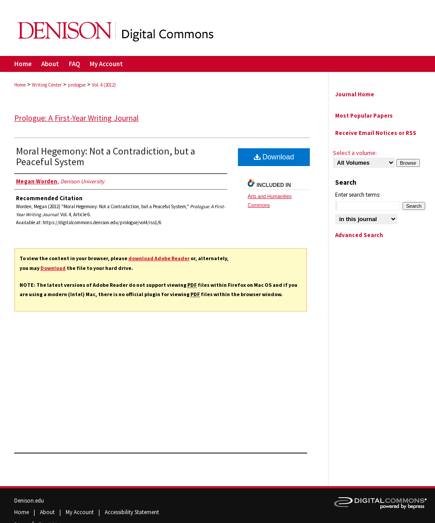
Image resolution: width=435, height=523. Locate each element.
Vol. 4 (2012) (104, 85)
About (48, 512)
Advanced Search (359, 235)
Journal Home (354, 94)
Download (53, 268)
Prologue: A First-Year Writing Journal (76, 118)
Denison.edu (29, 500)
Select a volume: (355, 153)
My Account (80, 512)
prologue (77, 85)
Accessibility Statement (132, 512)
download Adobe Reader (159, 258)
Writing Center (47, 85)
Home (20, 85)
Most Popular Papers (364, 115)
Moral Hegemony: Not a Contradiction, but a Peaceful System (105, 156)
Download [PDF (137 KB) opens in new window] (274, 157)
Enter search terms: (357, 194)
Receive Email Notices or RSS (375, 133)
